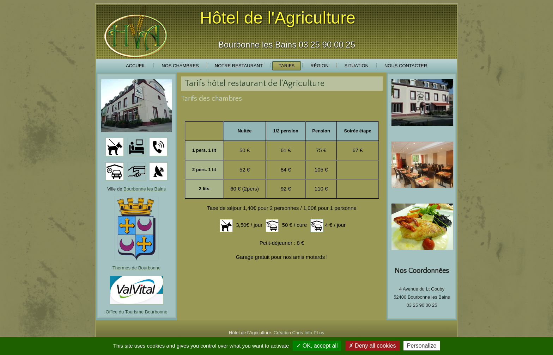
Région (319, 65)
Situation (357, 65)
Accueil (136, 65)
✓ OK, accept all (317, 346)
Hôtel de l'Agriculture (278, 17)
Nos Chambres (180, 65)
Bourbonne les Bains (144, 189)
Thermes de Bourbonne (137, 267)
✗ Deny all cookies (372, 346)
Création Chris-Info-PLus (299, 332)
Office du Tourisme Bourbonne (136, 311)
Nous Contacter (405, 65)
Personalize (422, 346)
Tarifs (286, 65)
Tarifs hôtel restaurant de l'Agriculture (254, 83)
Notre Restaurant (239, 65)
